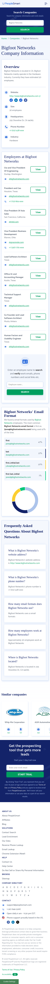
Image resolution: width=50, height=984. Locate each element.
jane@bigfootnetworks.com (18, 443)
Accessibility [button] (10, 974)
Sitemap (6, 879)
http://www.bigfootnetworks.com (23, 96)
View (38, 170)
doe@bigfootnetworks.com (17, 455)
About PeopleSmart (11, 816)
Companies (15, 38)
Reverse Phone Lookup (12, 845)
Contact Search (9, 832)
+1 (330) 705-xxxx (16, 247)
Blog (4, 824)
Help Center (7, 866)
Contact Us (7, 862)
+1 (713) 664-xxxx (16, 201)
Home (4, 38)
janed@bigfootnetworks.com (18, 477)
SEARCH (25, 29)
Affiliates (6, 820)
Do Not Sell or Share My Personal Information (23, 870)
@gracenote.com (16, 242)
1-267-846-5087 (11, 909)
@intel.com (14, 222)
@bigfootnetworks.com (19, 179)
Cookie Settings (9, 982)
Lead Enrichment (10, 837)
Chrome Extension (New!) (13, 854)
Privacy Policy (16, 787)
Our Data (6, 841)
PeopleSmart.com (19, 790)
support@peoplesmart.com (17, 905)
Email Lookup (8, 849)
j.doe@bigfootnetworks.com (18, 466)
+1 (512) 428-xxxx (16, 130)
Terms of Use (7, 969)
